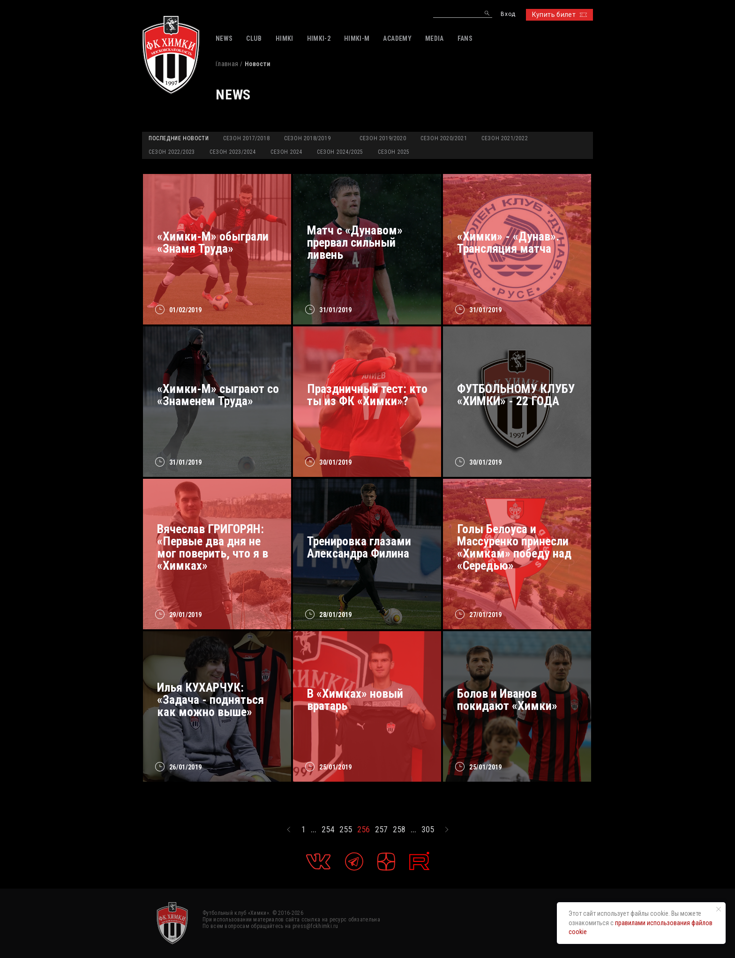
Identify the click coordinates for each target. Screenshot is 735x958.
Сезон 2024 (286, 152)
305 (427, 829)
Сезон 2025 (394, 152)
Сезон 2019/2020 (383, 138)
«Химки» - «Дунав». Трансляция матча (508, 242)
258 (399, 829)
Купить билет (559, 14)
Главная (227, 64)
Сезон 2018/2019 (307, 138)
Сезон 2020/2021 (443, 138)
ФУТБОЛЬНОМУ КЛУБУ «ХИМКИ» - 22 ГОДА (516, 395)
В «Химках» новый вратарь (355, 699)
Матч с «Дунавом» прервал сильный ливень (355, 242)
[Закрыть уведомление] (718, 909)
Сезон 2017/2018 (246, 138)
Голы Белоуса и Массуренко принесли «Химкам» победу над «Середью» (514, 547)
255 (345, 829)
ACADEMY (397, 38)
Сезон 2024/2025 (340, 152)
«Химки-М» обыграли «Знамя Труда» (213, 242)
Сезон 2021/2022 (504, 138)
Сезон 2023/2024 (233, 152)
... (313, 829)
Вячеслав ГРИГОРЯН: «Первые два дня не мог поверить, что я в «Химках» (212, 547)
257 (381, 829)
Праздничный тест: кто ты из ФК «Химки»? (367, 395)
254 (328, 829)
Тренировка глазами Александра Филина (359, 547)
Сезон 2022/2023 (172, 152)
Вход (508, 14)
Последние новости (179, 138)
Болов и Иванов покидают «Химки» (507, 699)
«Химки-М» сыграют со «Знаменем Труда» (218, 395)
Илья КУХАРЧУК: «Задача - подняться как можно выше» (210, 699)
